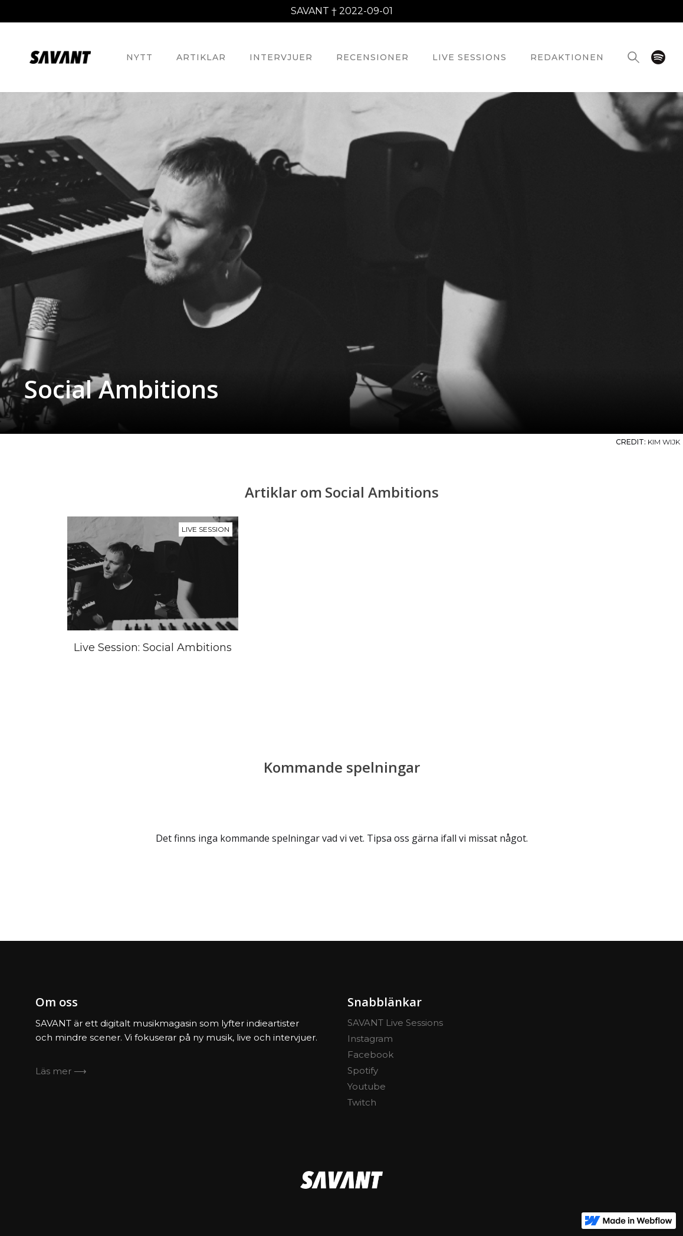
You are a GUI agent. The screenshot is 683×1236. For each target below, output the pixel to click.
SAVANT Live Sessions (395, 1022)
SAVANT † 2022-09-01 (342, 11)
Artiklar (201, 57)
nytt (139, 57)
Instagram (370, 1038)
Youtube (366, 1086)
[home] (60, 57)
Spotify (362, 1070)
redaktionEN (567, 57)
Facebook (370, 1054)
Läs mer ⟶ (61, 1071)
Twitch (361, 1102)
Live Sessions (469, 57)
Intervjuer (281, 57)
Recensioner (372, 57)
